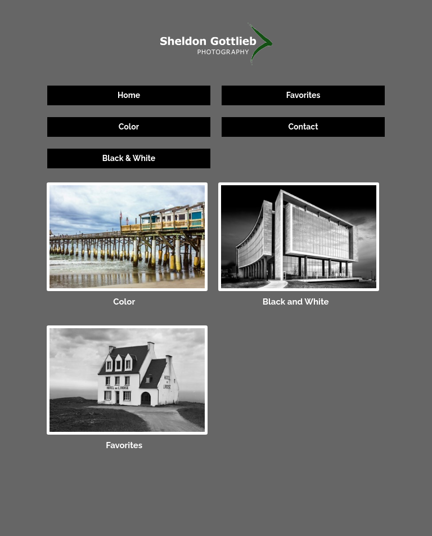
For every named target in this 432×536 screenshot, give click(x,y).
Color (129, 126)
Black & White (128, 158)
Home (129, 95)
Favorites (303, 95)
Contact (303, 126)
